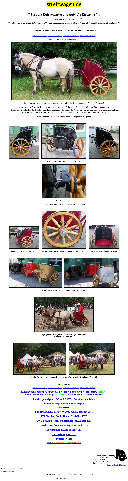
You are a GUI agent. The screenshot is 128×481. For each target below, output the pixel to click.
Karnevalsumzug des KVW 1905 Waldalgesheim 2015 (64, 411)
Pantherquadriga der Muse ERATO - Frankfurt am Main (64, 399)
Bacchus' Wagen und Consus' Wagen (64, 403)
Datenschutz (68, 478)
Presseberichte (64, 438)
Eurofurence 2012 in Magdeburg (63, 429)
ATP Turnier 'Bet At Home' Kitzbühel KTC (64, 416)
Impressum (59, 478)
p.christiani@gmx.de (119, 465)
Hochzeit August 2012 (64, 434)
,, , (64, 443)
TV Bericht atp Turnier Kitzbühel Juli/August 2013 (64, 420)
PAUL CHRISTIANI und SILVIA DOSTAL (64, 39)
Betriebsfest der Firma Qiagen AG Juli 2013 (64, 425)
